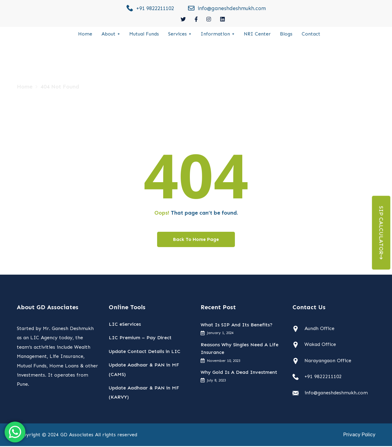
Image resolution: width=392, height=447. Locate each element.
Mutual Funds (144, 34)
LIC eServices (125, 325)
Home (85, 34)
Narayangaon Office (327, 361)
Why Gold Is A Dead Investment (239, 373)
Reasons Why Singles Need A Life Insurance (239, 349)
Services (177, 34)
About (108, 34)
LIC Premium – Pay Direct (140, 339)
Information (215, 34)
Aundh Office (319, 329)
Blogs (286, 34)
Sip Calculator (381, 233)
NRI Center (257, 34)
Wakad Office (320, 345)
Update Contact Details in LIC (144, 352)
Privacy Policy (359, 435)
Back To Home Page (196, 240)
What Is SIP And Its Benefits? (237, 326)
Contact (311, 34)
